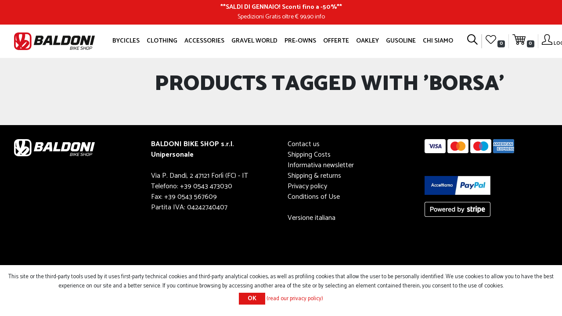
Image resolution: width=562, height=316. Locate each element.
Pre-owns (300, 41)
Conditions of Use (314, 197)
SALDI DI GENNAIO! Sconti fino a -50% (281, 7)
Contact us (304, 144)
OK (252, 299)
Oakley (367, 41)
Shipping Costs (309, 155)
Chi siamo (438, 41)
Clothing (162, 41)
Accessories (204, 41)
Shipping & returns (314, 176)
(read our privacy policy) (295, 298)
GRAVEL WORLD (254, 41)
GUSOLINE (401, 41)
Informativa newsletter (321, 165)
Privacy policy (307, 186)
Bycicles (126, 41)
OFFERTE (336, 41)
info (320, 16)
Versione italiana (311, 218)
